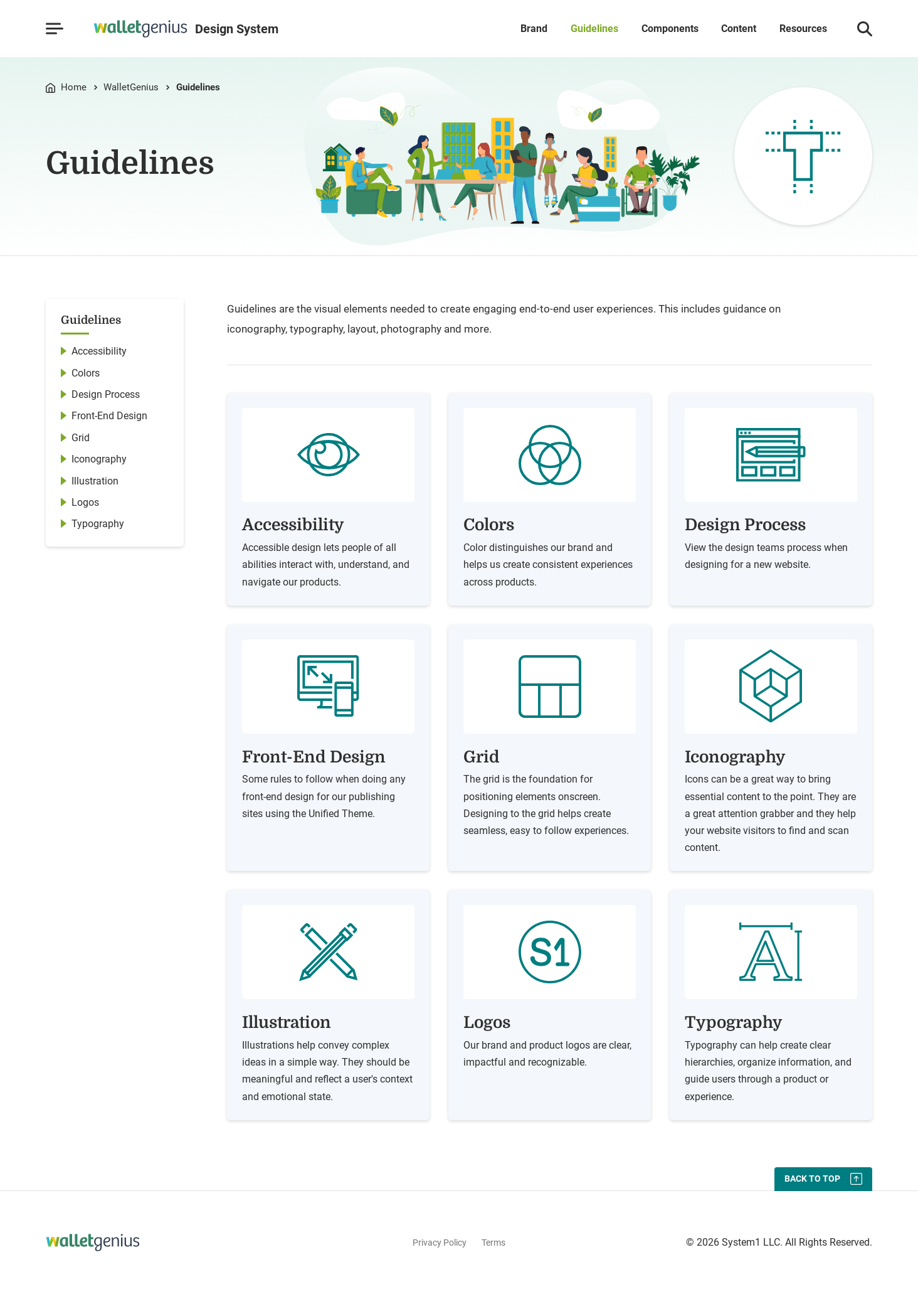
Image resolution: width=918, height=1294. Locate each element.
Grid (80, 438)
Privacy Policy (440, 1243)
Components (670, 29)
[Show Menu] (54, 28)
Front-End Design (109, 416)
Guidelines (594, 29)
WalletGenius (131, 87)
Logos (85, 502)
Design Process (105, 394)
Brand (533, 29)
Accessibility (99, 351)
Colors (85, 373)
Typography (97, 524)
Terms (493, 1243)
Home (74, 87)
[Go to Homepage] (185, 29)
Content (738, 29)
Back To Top (812, 1179)
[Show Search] (864, 28)
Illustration (95, 481)
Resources (803, 29)
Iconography (99, 459)
